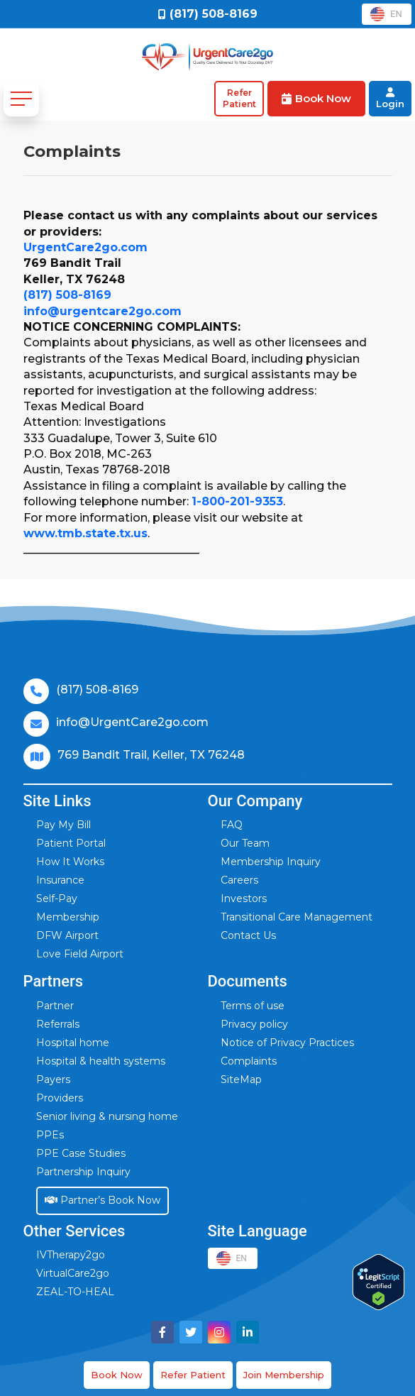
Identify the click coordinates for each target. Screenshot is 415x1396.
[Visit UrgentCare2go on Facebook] (162, 1332)
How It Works (70, 861)
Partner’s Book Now (102, 1200)
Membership (67, 917)
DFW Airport (67, 935)
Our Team (245, 843)
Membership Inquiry (271, 861)
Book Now (117, 1374)
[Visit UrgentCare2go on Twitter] (190, 1332)
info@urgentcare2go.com (102, 311)
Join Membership (283, 1374)
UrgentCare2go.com (85, 247)
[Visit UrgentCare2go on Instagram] (219, 1332)
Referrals (57, 1024)
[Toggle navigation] (21, 98)
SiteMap (241, 1079)
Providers (59, 1098)
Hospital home (72, 1042)
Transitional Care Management (296, 917)
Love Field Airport (79, 953)
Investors (244, 898)
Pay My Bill (63, 824)
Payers (53, 1079)
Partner (55, 1005)
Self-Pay (56, 898)
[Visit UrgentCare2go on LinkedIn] (247, 1332)
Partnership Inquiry (83, 1171)
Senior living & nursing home (107, 1116)
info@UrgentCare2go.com (132, 722)
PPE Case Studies (81, 1153)
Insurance (60, 880)
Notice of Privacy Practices (287, 1042)
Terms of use (252, 1005)
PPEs (50, 1134)
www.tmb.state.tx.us (85, 533)
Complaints (249, 1061)
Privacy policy (254, 1024)
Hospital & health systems (100, 1061)
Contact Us (248, 935)
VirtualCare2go (72, 1273)
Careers (239, 880)
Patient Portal (71, 843)
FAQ (232, 824)
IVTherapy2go (70, 1254)
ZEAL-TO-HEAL (75, 1291)
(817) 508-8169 (67, 295)
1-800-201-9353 (237, 501)
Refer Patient (193, 1374)
